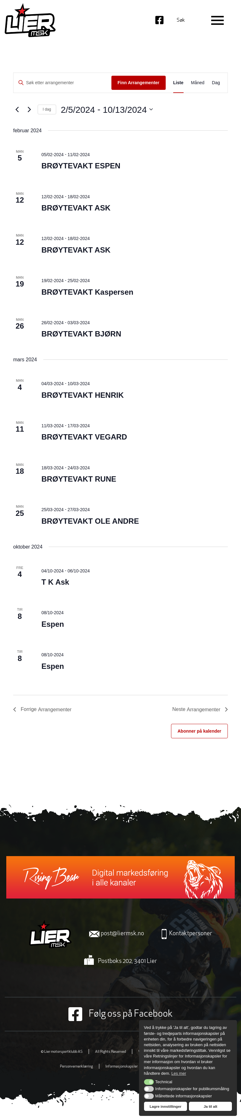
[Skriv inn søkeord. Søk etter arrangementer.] (62, 83)
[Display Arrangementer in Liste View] (178, 83)
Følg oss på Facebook (120, 1014)
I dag (47, 109)
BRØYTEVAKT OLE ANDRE (90, 521)
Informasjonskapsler (121, 1066)
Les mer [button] (178, 1073)
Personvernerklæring (76, 1066)
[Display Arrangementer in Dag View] (216, 83)
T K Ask (55, 582)
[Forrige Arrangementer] (17, 109)
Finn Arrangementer (138, 82)
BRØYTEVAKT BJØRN (81, 334)
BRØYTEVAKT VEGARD (84, 437)
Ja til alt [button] (210, 1106)
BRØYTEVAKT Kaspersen (87, 292)
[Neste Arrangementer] (29, 109)
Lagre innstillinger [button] (165, 1106)
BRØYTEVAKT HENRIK (82, 395)
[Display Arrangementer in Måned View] (198, 83)
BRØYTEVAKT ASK (75, 208)
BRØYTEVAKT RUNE (78, 479)
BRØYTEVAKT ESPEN (80, 165)
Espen (52, 624)
